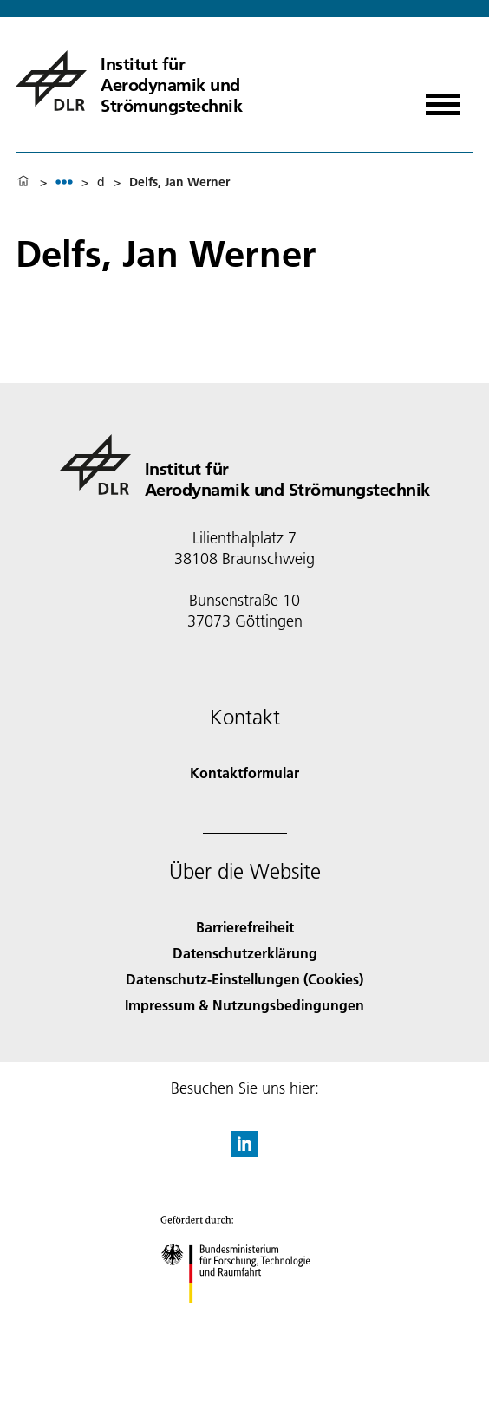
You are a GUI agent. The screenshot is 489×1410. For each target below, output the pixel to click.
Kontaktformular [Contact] (244, 772)
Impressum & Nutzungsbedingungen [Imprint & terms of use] (244, 1005)
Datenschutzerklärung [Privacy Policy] (245, 953)
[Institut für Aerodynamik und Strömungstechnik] (187, 80)
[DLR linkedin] (244, 1151)
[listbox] (64, 181)
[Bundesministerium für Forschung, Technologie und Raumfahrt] (244, 1318)
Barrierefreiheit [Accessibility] (245, 927)
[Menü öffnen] (443, 98)
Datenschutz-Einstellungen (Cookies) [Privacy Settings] (244, 979)
